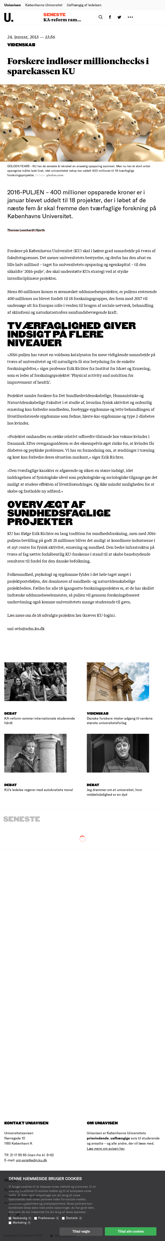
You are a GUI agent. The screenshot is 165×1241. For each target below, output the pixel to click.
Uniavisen (12, 5)
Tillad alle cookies (131, 1231)
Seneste (54, 14)
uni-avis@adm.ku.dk (31, 1160)
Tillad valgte (81, 1231)
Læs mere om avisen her (105, 1148)
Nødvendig (22, 1217)
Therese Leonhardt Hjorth (26, 230)
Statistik (74, 1217)
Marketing (22, 1222)
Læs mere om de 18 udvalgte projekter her (44, 615)
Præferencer (48, 1217)
